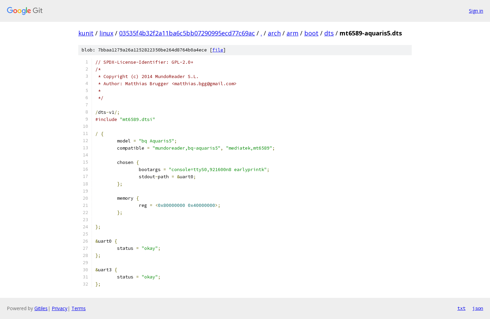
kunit (86, 33)
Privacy (59, 308)
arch (274, 33)
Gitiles (41, 308)
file (217, 50)
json (477, 308)
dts (329, 33)
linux (106, 33)
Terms (78, 308)
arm (292, 33)
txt (461, 308)
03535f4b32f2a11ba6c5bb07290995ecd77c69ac (187, 33)
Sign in (476, 10)
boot (311, 33)
